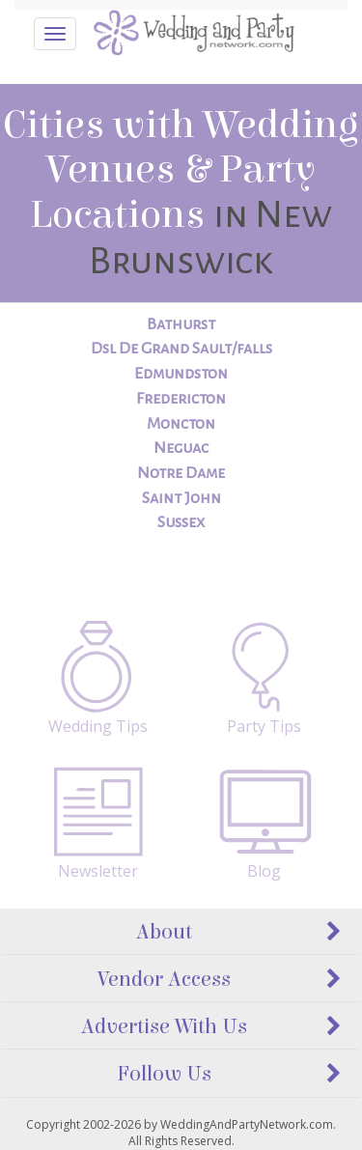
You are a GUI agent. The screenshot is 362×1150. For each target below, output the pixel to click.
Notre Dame (181, 473)
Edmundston (181, 373)
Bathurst (181, 324)
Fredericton (181, 398)
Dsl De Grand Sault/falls (181, 348)
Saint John (181, 498)
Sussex (181, 522)
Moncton (181, 424)
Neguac (181, 448)
